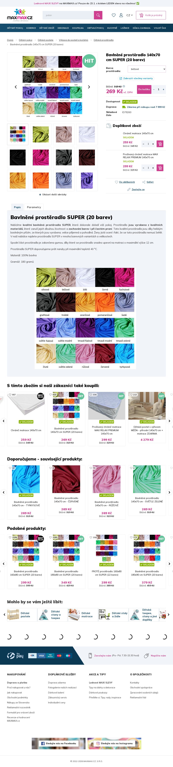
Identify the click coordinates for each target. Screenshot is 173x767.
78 (94, 468)
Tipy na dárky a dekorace (102, 687)
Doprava (111, 106)
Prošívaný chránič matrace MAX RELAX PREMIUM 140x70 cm (140, 156)
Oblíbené (114, 15)
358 (94, 537)
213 (135, 394)
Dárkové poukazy (98, 692)
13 (13, 468)
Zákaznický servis (57, 697)
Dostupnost (111, 101)
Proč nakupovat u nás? (18, 687)
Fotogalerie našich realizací (62, 687)
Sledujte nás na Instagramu (117, 743)
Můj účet (121, 15)
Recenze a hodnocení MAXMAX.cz (18, 719)
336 (94, 394)
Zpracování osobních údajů (144, 692)
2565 (55, 537)
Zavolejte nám (102, 655)
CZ (128, 15)
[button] (15, 87)
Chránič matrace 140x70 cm (138, 133)
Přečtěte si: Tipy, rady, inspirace (105, 697)
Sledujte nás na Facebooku (61, 743)
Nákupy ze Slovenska (18, 702)
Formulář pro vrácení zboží (21, 712)
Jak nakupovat (14, 692)
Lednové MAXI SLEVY (46, 3)
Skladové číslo (111, 114)
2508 (14, 537)
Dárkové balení (56, 692)
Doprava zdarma (57, 682)
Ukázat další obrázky (54, 194)
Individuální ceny (56, 702)
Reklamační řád (138, 697)
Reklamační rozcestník (18, 707)
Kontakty (134, 682)
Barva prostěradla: (113, 70)
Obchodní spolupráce (141, 687)
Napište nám (158, 655)
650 (54, 394)
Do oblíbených (127, 182)
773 (135, 537)
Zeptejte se (138, 189)
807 (14, 394)
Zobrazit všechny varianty (138, 78)
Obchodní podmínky (17, 697)
